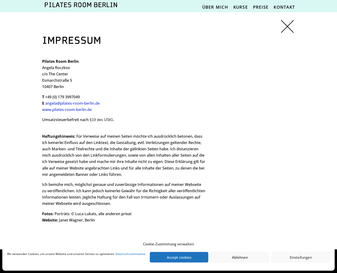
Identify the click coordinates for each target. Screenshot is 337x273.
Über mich (215, 7)
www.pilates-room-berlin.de (67, 109)
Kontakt (284, 7)
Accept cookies (179, 257)
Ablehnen (240, 257)
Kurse (240, 7)
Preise (260, 7)
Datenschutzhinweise (130, 254)
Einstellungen (301, 257)
